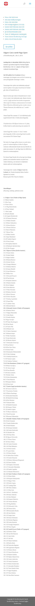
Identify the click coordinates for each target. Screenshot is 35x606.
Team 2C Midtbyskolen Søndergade (15, 34)
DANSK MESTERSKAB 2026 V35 (14, 27)
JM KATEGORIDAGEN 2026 (13, 32)
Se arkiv (9, 46)
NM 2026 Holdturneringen (13, 20)
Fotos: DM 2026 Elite (11, 22)
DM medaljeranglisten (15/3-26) (14, 24)
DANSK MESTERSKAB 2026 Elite (14, 29)
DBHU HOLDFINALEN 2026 (13, 39)
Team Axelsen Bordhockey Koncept (16, 37)
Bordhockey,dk (9, 55)
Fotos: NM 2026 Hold (11, 17)
